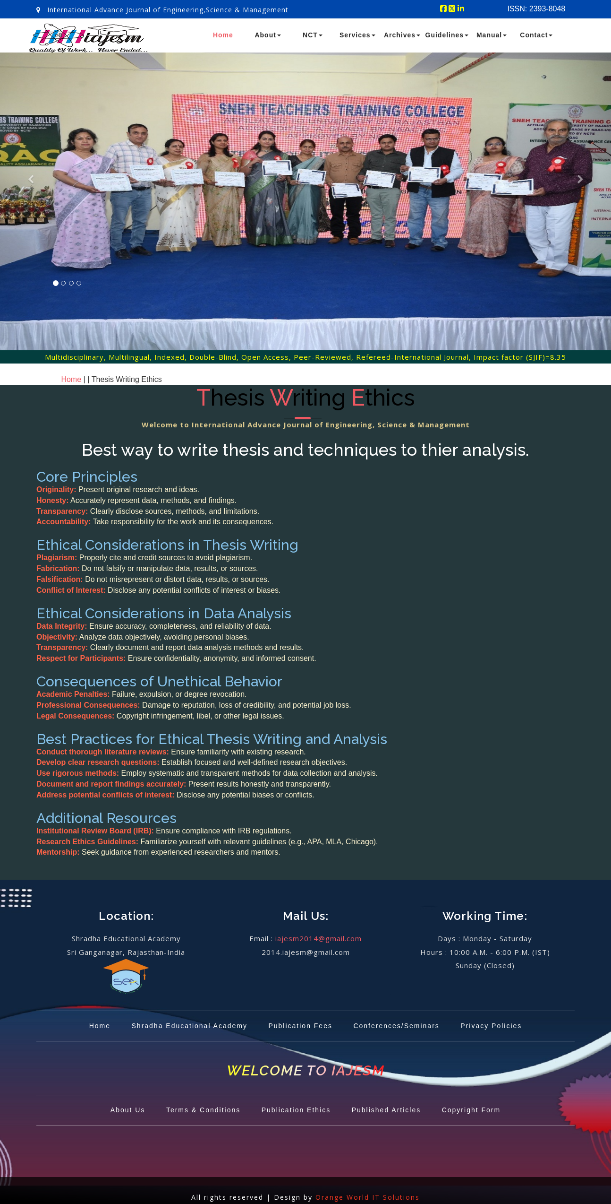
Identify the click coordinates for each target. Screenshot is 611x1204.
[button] (29, 213)
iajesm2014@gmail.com (318, 938)
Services (357, 35)
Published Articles (386, 1110)
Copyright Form (471, 1110)
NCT (312, 35)
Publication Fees (300, 1026)
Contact (536, 35)
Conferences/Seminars (396, 1026)
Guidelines (447, 35)
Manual (491, 35)
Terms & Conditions (203, 1110)
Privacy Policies (491, 1026)
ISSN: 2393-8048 (537, 9)
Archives (402, 35)
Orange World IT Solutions (367, 1197)
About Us (127, 1110)
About (267, 35)
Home (223, 35)
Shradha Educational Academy (189, 1026)
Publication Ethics (296, 1110)
